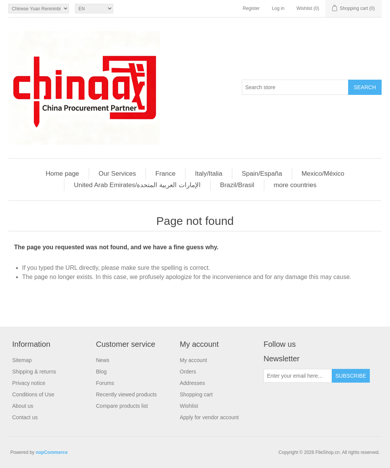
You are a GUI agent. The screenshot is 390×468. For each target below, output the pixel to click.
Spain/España (262, 173)
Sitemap (22, 360)
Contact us (25, 417)
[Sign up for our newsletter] (298, 376)
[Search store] (295, 87)
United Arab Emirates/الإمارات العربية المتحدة (137, 185)
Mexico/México (323, 173)
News (102, 360)
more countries (295, 185)
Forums (105, 383)
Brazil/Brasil (237, 185)
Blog (101, 372)
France (165, 173)
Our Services (117, 173)
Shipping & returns (34, 372)
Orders (188, 372)
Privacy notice (28, 383)
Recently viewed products (126, 394)
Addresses (192, 383)
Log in (278, 8)
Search (365, 87)
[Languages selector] (94, 8)
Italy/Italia (208, 173)
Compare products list (122, 406)
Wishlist (189, 406)
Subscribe (351, 376)
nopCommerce (52, 452)
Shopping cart (196, 394)
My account (193, 360)
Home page (62, 173)
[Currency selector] (38, 8)
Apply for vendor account (209, 417)
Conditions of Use (33, 394)
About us (22, 406)
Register (251, 8)
